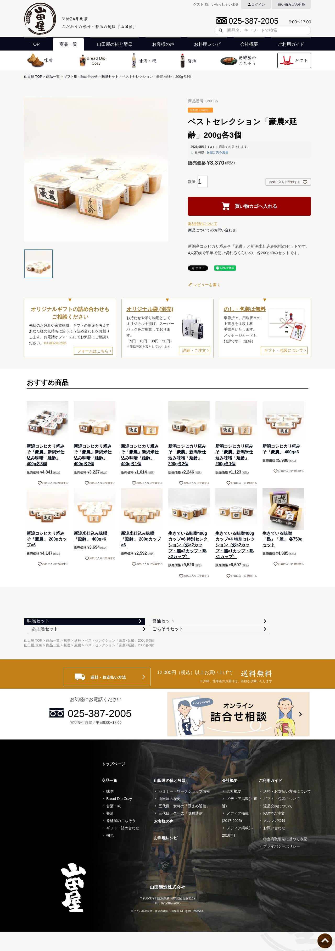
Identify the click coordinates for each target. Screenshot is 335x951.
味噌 (67, 660)
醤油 (110, 833)
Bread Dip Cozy (119, 818)
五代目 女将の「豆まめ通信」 (184, 825)
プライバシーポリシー (281, 866)
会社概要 (249, 44)
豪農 (77, 664)
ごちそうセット (47, 642)
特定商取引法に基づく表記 (285, 858)
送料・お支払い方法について (287, 811)
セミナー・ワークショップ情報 (184, 811)
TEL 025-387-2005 (55, 343)
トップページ (113, 783)
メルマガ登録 (274, 840)
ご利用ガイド (291, 44)
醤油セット (140, 625)
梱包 (110, 855)
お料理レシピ (207, 44)
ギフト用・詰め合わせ (81, 77)
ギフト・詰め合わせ (122, 847)
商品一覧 (68, 44)
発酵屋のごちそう (121, 840)
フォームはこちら (93, 351)
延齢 (77, 660)
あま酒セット (240, 625)
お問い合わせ (274, 847)
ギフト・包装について (283, 350)
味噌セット (110, 77)
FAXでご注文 (274, 833)
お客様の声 (163, 44)
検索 (218, 30)
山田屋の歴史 (170, 818)
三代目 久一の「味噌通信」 (182, 833)
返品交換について (278, 825)
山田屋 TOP (33, 77)
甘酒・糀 (113, 825)
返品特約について (202, 223)
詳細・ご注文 (194, 350)
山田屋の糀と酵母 (114, 44)
